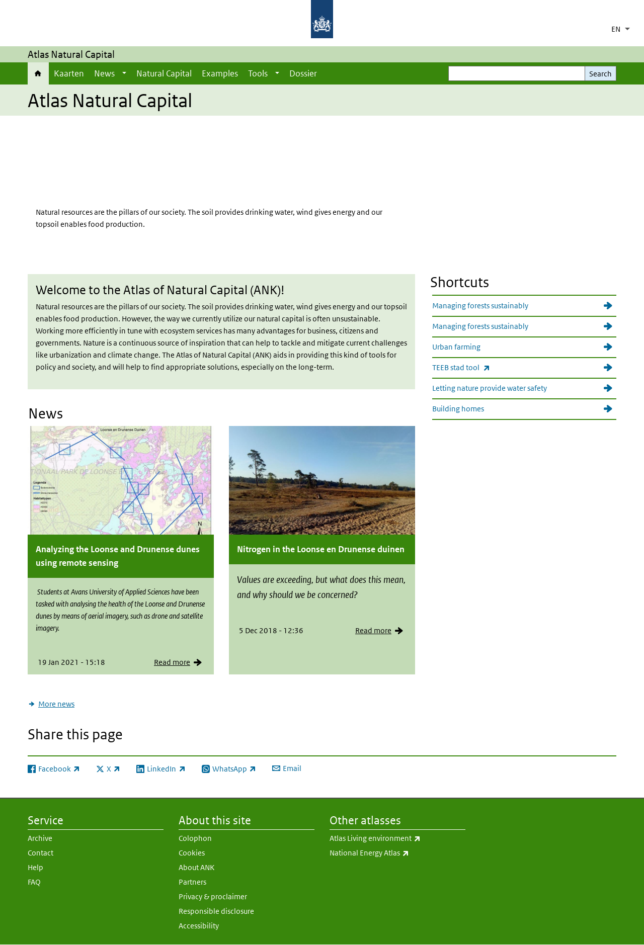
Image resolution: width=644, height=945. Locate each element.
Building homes (458, 408)
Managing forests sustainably (480, 305)
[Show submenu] (124, 73)
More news (56, 704)
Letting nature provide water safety (489, 388)
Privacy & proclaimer (213, 896)
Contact (40, 852)
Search (600, 73)
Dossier (303, 73)
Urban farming (456, 347)
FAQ (34, 882)
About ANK (196, 867)
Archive (40, 838)
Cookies (192, 852)
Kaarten (69, 73)
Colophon (195, 838)
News (104, 73)
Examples (220, 73)
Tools (258, 73)
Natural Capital (164, 73)
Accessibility (199, 925)
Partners (192, 882)
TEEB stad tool (524, 367)
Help (35, 867)
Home (38, 73)
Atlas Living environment (397, 838)
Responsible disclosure (216, 911)
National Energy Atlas (397, 853)
